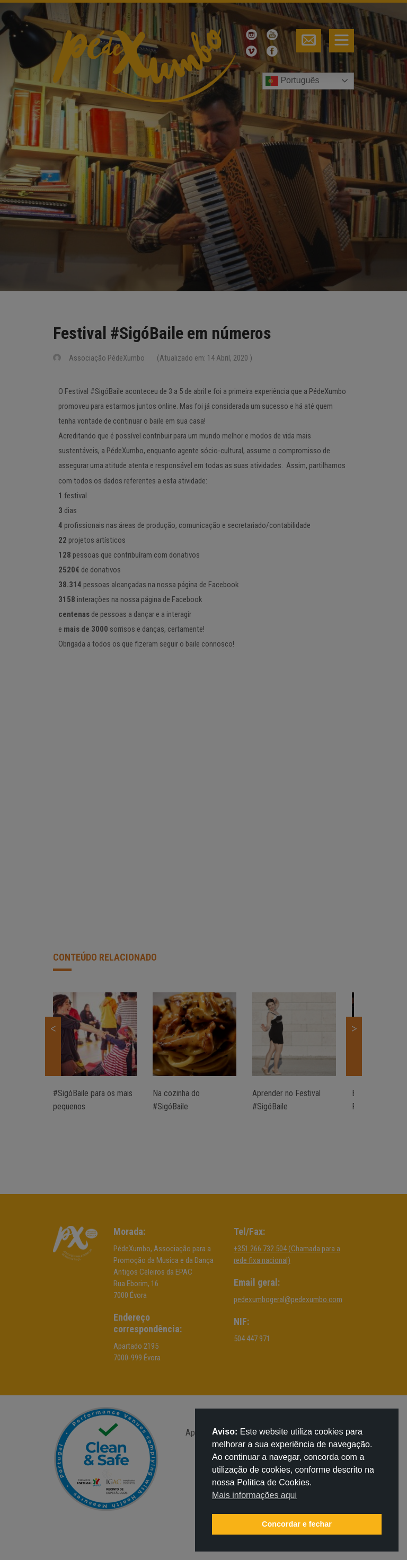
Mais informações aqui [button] (254, 1495)
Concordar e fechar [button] (297, 1524)
